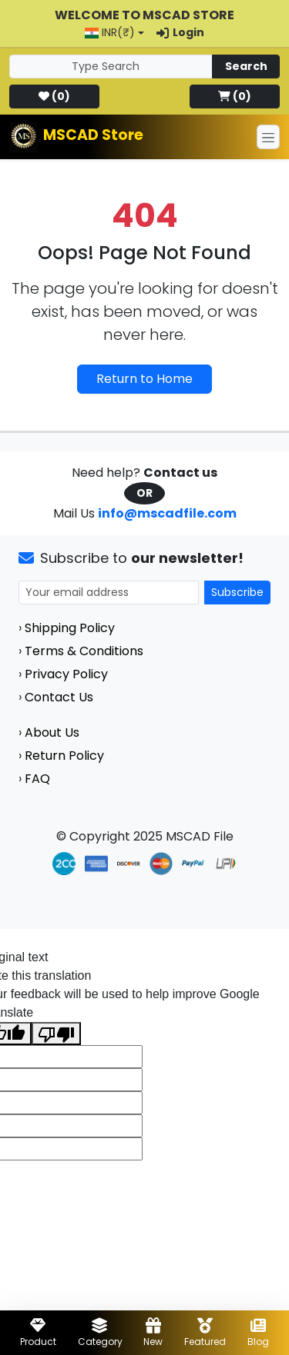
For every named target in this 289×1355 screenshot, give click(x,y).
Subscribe (237, 592)
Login (180, 32)
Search (246, 66)
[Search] (111, 66)
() (54, 96)
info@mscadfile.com (167, 513)
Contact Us (59, 697)
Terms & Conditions (84, 651)
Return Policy (64, 755)
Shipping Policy (70, 628)
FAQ (37, 778)
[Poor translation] (56, 1034)
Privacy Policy (66, 674)
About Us (52, 732)
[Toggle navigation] (268, 137)
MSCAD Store (93, 135)
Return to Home (144, 379)
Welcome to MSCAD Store (144, 15)
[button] (114, 33)
